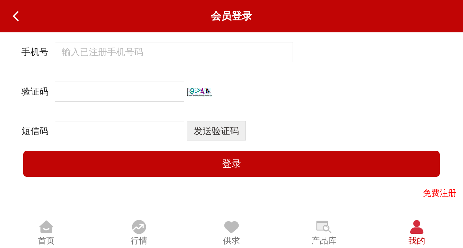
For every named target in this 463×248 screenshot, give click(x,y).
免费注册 (440, 193)
